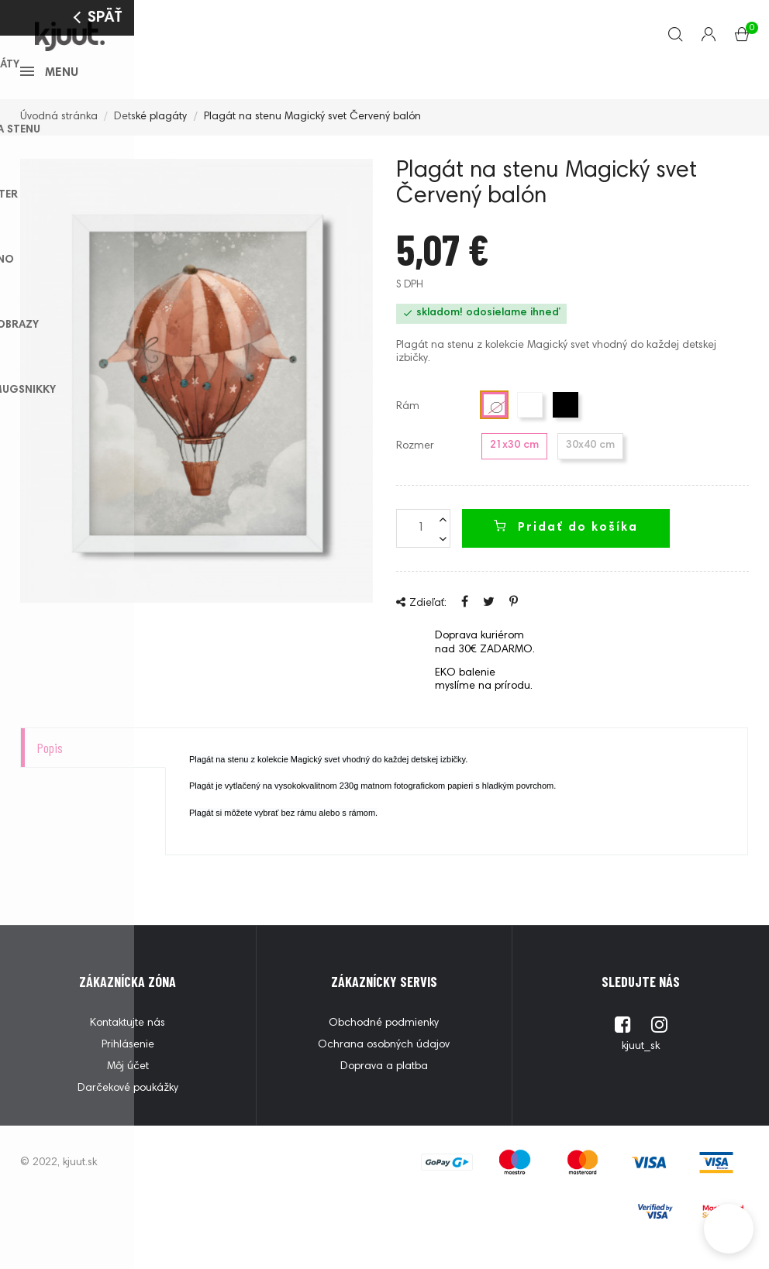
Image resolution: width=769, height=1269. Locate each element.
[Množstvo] (423, 551)
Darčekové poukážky (128, 1111)
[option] (196, 404)
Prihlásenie (128, 1068)
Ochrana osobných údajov (384, 1068)
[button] (728, 1229)
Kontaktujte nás (127, 1046)
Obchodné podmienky (384, 1046)
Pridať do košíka (566, 550)
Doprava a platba (384, 1090)
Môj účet (128, 1090)
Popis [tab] (49, 770)
